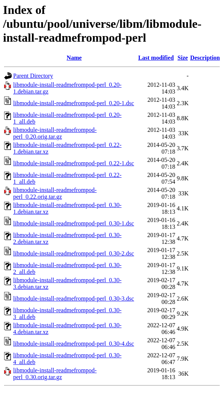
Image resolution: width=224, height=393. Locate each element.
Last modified (156, 57)
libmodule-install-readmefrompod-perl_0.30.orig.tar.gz (55, 373)
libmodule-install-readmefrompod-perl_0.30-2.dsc (73, 253)
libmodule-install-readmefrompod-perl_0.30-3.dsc (73, 298)
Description (205, 57)
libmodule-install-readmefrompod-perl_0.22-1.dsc (73, 163)
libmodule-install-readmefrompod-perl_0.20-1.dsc (73, 103)
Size (182, 57)
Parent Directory (33, 76)
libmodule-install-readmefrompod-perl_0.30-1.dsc (73, 223)
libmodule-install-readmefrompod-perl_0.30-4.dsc (73, 343)
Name (74, 57)
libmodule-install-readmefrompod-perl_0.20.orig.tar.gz (55, 133)
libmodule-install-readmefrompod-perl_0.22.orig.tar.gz (55, 193)
